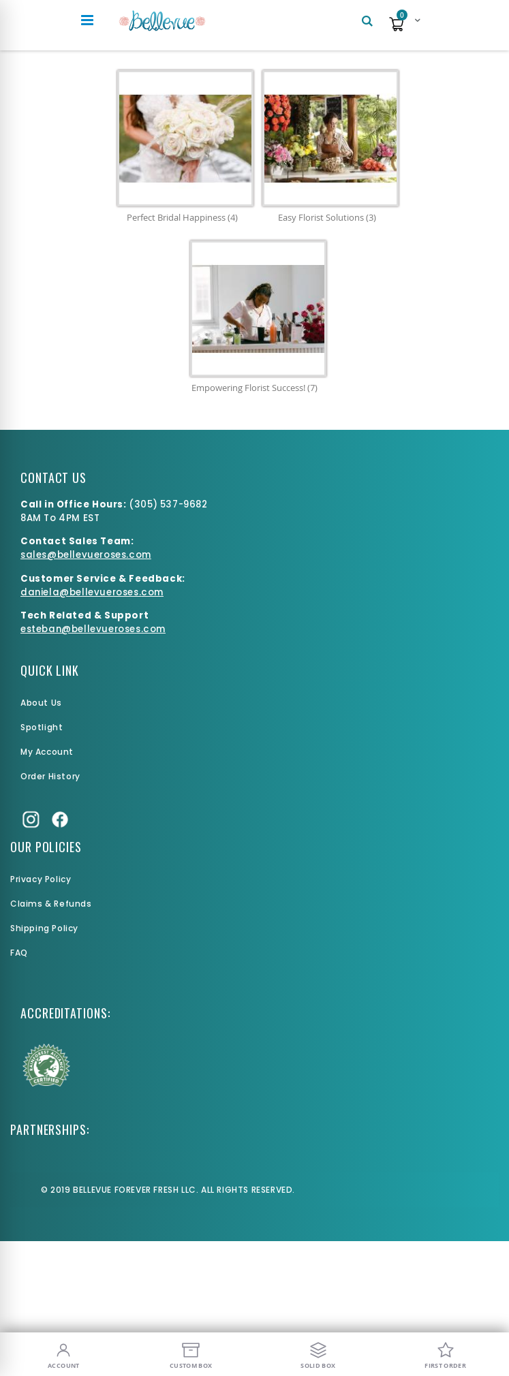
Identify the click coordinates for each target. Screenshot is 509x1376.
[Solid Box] (318, 1354)
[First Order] (445, 1354)
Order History (50, 776)
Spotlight (41, 727)
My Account (47, 751)
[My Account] (63, 1354)
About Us (41, 702)
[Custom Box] (191, 1354)
